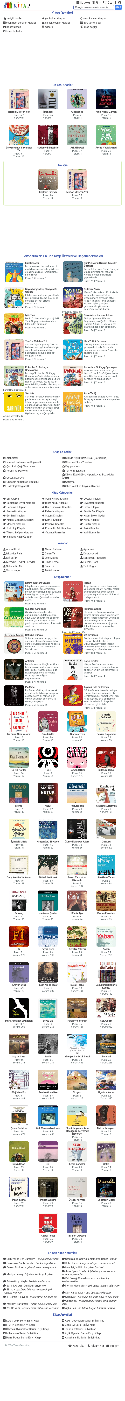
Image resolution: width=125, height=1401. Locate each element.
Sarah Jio (48, 566)
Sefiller (48, 1056)
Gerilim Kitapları (14, 515)
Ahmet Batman (52, 549)
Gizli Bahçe (77, 112)
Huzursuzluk (77, 806)
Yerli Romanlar (90, 532)
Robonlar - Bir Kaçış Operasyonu (101, 367)
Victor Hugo (11, 570)
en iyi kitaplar (12, 18)
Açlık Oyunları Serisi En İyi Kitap (81, 1333)
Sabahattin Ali (12, 566)
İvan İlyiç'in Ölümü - (82, 1267)
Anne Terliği (90, 393)
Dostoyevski (89, 553)
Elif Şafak (10, 557)
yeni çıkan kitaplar (53, 18)
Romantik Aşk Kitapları (56, 528)
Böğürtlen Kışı (19, 1092)
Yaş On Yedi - (30, 1308)
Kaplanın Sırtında (48, 192)
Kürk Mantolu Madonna (48, 1128)
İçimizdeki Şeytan (48, 913)
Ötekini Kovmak (77, 1200)
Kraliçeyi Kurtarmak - (29, 1303)
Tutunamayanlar (92, 609)
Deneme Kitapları (14, 507)
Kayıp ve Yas (71, 466)
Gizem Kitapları (52, 515)
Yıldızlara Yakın (92, 289)
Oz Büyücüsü (91, 635)
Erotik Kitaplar (89, 507)
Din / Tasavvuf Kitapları (56, 507)
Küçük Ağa (77, 913)
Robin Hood (19, 1164)
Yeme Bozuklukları (74, 470)
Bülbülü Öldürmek (48, 877)
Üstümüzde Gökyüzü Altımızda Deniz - (89, 1258)
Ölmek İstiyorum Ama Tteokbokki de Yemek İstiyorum (77, 1131)
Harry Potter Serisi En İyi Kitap (22, 1337)
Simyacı (77, 1092)
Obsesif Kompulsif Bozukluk (21, 481)
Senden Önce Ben (48, 1092)
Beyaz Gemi (48, 949)
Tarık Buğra (88, 566)
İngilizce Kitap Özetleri (17, 536)
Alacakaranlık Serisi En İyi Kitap (81, 1337)
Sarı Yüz (29, 393)
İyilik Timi (30, 315)
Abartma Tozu (77, 734)
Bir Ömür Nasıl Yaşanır (18, 734)
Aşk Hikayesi (77, 147)
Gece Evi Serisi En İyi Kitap (78, 1324)
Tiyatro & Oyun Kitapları (18, 532)
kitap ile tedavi (13, 31)
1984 (48, 770)
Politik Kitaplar (90, 524)
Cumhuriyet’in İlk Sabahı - (29, 1263)
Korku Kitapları (90, 519)
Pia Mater (30, 687)
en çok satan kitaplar (93, 18)
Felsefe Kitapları (53, 511)
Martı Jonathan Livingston (19, 1020)
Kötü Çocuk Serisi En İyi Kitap (21, 1320)
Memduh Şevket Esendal (19, 562)
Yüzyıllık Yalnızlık (77, 949)
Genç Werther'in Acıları (19, 877)
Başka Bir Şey (91, 661)
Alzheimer (10, 458)
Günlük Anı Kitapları (92, 511)
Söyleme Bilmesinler (48, 147)
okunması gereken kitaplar (19, 22)
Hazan (87, 583)
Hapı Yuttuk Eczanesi (95, 341)
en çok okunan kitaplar (56, 22)
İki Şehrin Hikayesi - (29, 1296)
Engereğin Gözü (106, 1200)
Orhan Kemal (50, 562)
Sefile (106, 1164)
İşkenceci (48, 112)
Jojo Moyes (50, 557)
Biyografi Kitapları (92, 502)
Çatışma (68, 481)
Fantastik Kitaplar (14, 511)
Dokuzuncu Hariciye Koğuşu (106, 986)
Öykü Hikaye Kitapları (55, 498)
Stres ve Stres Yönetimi (77, 462)
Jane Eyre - (88, 1272)
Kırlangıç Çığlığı (106, 770)
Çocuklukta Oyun (14, 477)
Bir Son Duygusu (77, 1235)
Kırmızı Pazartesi (106, 913)
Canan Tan (49, 553)
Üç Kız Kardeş (19, 770)
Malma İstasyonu (106, 1128)
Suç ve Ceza (18, 1056)
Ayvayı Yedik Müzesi (106, 147)
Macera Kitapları (14, 524)
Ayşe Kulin (87, 549)
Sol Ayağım (106, 1020)
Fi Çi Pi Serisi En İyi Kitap (19, 1324)
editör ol (48, 26)
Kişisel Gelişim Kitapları (18, 519)
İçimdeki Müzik (19, 841)
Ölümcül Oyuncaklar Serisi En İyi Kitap (26, 1329)
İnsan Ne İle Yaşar (48, 985)
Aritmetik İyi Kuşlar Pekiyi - (26, 1281)
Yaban (106, 949)
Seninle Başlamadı (106, 734)
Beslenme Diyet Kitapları (19, 502)
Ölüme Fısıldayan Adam (77, 841)
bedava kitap (12, 26)
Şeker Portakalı (19, 1128)
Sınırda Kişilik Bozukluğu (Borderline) (84, 458)
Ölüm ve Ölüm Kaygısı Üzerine (81, 486)
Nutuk (48, 806)
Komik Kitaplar (52, 519)
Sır (48, 1164)
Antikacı (29, 661)
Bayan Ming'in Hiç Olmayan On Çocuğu (41, 290)
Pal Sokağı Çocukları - (85, 1279)
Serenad (106, 1056)
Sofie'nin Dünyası (34, 635)
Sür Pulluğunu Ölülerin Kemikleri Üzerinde (100, 264)
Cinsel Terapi (48, 1235)
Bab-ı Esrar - (88, 1263)
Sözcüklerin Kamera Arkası (98, 315)
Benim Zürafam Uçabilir (37, 583)
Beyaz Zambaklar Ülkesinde (77, 879)
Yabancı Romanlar (53, 532)
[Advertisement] (62, 58)
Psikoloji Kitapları (14, 528)
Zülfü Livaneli (51, 570)
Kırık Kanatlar (32, 263)
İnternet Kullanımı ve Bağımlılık (22, 462)
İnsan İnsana (19, 1200)
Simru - (27, 1290)
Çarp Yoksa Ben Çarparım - (30, 1258)
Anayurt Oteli (19, 985)
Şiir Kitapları (11, 498)
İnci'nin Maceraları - (90, 1285)
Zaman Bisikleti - (29, 1267)
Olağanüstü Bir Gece (48, 841)
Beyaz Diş (48, 1020)
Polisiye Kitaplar (53, 524)
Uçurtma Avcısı (106, 1092)
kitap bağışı (88, 26)
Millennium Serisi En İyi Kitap (21, 1333)
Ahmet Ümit (11, 549)
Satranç (19, 913)
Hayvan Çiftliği (77, 770)
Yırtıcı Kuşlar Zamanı (106, 112)
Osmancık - (89, 1301)
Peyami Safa (89, 562)
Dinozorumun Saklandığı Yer (19, 149)
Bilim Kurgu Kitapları (55, 502)
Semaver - (90, 1296)
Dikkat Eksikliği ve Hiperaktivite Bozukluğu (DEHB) (88, 475)
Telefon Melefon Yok (19, 112)
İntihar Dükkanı (48, 1200)
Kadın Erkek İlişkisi (92, 515)
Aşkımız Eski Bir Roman (96, 687)
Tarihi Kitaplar (89, 528)
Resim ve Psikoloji (15, 470)
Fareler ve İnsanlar (77, 1020)
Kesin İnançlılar (77, 1164)
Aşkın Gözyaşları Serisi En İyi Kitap (83, 1320)
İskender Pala (12, 553)
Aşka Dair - (88, 1308)
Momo (18, 806)
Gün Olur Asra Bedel (35, 609)
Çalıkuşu (106, 841)
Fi (19, 949)
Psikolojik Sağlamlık (16, 486)
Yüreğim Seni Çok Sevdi (77, 1056)
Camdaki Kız (48, 734)
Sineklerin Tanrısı (106, 877)
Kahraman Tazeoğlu (93, 557)
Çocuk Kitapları (90, 498)
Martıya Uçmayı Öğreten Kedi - (28, 1274)
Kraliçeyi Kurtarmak (106, 806)
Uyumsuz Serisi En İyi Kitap (79, 1329)
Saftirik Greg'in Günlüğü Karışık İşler (25, 1285)
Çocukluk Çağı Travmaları (19, 466)
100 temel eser (90, 22)
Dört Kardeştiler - (86, 1292)
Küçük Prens (77, 985)
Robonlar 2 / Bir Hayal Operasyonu (36, 369)
